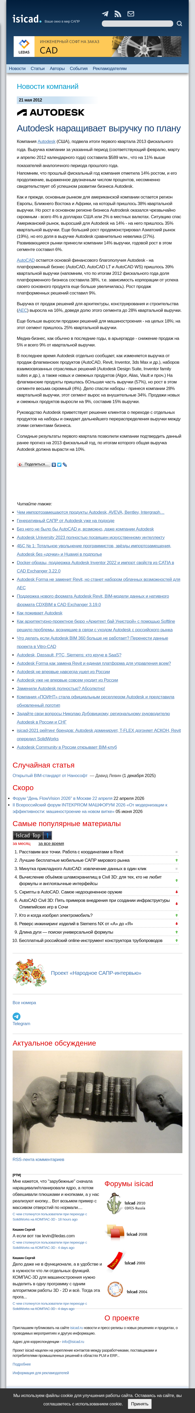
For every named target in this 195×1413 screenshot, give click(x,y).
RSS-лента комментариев (38, 1159)
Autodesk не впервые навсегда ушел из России (63, 671)
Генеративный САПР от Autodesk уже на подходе (65, 520)
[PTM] (17, 1175)
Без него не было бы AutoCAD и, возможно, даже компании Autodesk (85, 529)
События (79, 68)
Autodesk (46, 141)
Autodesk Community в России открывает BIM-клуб (67, 747)
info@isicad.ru (73, 1342)
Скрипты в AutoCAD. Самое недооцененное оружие (70, 892)
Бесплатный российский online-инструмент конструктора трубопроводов (90, 940)
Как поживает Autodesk (39, 613)
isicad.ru (76, 1328)
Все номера (24, 1002)
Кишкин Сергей (24, 1230)
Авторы (57, 68)
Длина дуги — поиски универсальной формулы (66, 932)
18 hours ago (68, 1219)
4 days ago (66, 1248)
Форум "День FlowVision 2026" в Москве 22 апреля (62, 798)
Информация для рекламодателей (41, 1373)
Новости (17, 68)
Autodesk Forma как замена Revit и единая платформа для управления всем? (94, 663)
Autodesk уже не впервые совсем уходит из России (67, 680)
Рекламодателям (110, 68)
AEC (22, 310)
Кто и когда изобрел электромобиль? (56, 915)
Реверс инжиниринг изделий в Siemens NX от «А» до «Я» (76, 923)
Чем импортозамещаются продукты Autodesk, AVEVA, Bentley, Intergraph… (91, 512)
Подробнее (22, 1364)
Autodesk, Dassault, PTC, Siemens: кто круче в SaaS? (69, 654)
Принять (139, 1403)
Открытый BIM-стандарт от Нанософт (51, 775)
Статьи (38, 68)
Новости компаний (47, 86)
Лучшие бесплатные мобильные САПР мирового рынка (74, 860)
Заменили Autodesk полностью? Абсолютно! (61, 688)
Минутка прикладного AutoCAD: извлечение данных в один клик (82, 868)
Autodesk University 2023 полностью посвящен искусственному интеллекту (91, 537)
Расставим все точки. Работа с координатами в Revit (71, 851)
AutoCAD (26, 260)
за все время (51, 843)
